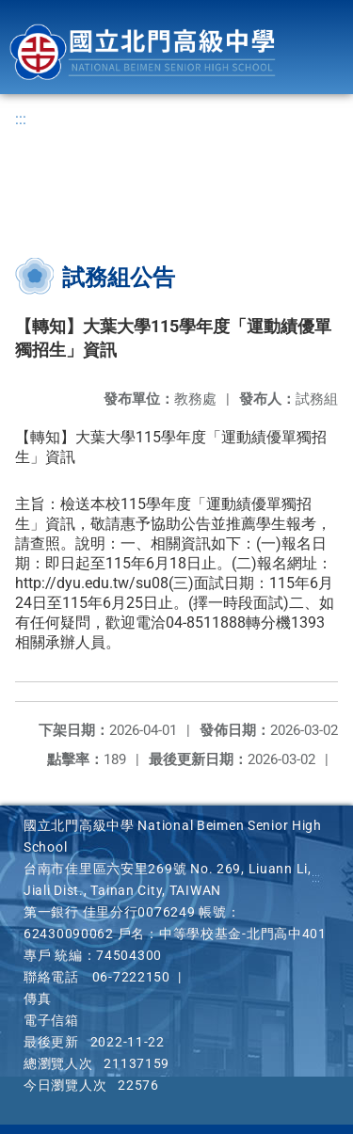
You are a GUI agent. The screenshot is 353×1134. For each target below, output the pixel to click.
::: (20, 119)
